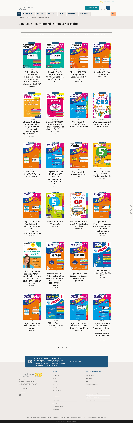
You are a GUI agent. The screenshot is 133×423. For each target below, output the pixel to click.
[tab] (19, 14)
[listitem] (26, 1)
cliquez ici (54, 365)
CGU (84, 417)
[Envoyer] (103, 362)
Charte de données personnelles (50, 417)
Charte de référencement (33, 417)
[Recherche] (103, 8)
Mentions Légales (64, 417)
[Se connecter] (110, 8)
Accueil (22, 17)
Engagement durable (76, 417)
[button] (92, 8)
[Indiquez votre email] (85, 361)
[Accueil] (26, 8)
